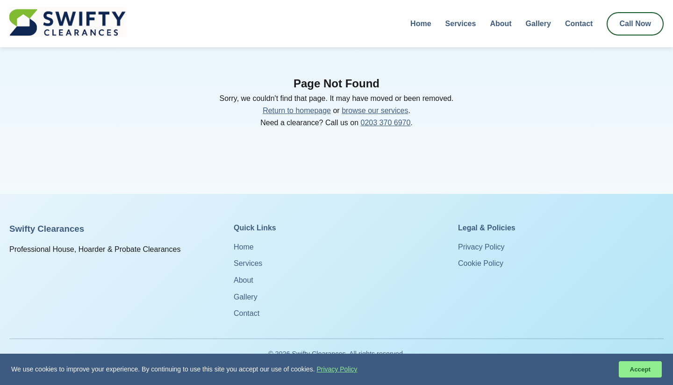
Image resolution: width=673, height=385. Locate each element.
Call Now (635, 24)
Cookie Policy (480, 263)
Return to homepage (297, 110)
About (500, 24)
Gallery (538, 24)
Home (420, 24)
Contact (579, 24)
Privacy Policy (481, 247)
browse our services (375, 110)
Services (460, 24)
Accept (640, 369)
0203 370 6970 (386, 123)
